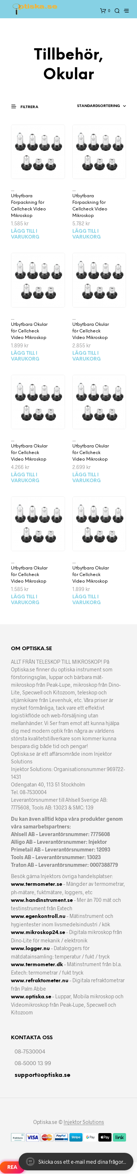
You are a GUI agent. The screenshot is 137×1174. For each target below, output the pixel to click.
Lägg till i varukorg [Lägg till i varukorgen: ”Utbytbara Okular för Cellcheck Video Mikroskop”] (25, 356)
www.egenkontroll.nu (38, 916)
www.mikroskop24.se (38, 932)
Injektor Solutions (84, 1122)
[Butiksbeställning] (93, 106)
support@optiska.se (43, 1075)
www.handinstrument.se (42, 900)
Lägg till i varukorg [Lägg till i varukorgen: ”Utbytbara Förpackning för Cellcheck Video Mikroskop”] (25, 234)
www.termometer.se (36, 884)
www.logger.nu (30, 949)
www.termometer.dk (37, 965)
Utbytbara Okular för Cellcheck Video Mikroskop (29, 331)
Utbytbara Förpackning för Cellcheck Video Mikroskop (28, 206)
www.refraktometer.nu (39, 981)
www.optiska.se (31, 997)
